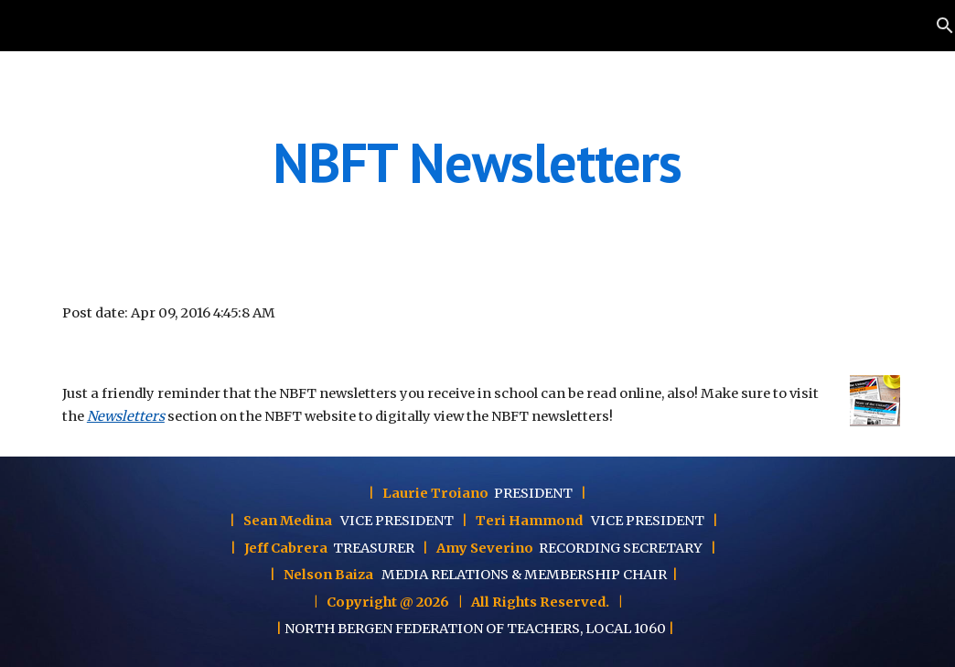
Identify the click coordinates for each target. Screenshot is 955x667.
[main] (477, 161)
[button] (933, 26)
